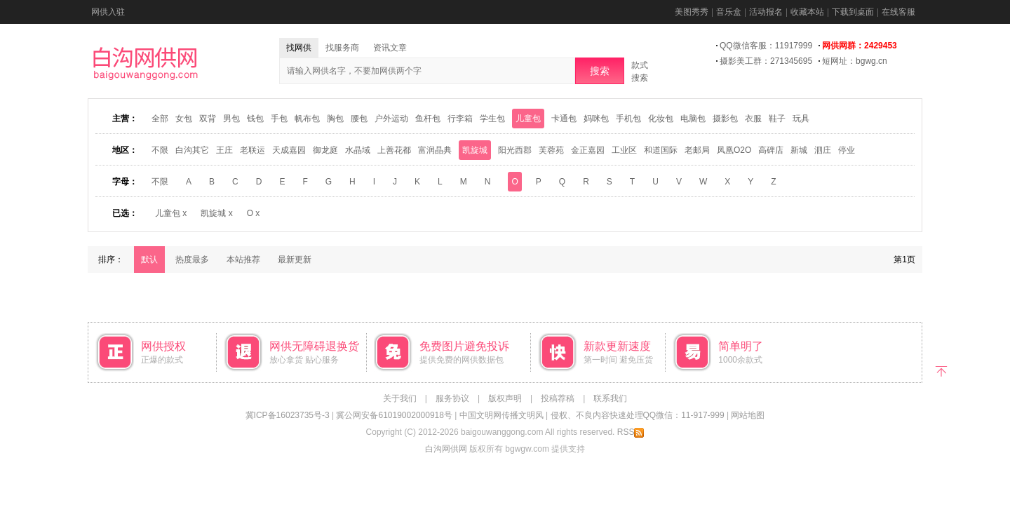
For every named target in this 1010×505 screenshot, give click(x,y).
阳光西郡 (515, 150)
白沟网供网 (446, 449)
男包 (231, 118)
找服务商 (342, 48)
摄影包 (725, 118)
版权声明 (505, 398)
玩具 (801, 118)
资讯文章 (390, 48)
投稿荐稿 (557, 398)
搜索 (600, 70)
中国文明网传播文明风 (501, 415)
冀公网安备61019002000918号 (394, 415)
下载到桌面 (853, 12)
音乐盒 (728, 12)
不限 (160, 150)
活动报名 (766, 12)
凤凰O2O (734, 150)
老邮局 (697, 150)
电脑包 (693, 118)
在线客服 (898, 12)
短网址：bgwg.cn (854, 61)
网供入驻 (108, 12)
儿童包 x (171, 213)
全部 (160, 118)
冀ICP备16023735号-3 (287, 415)
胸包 (335, 118)
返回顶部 (941, 370)
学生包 (492, 118)
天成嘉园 (289, 150)
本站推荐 (243, 259)
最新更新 (294, 259)
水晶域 (357, 150)
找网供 (298, 48)
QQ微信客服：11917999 (766, 45)
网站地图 (748, 415)
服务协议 (452, 398)
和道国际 (661, 150)
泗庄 (822, 150)
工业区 (624, 150)
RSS (631, 432)
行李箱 (460, 118)
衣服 (753, 118)
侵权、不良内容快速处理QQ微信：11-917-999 (638, 415)
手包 (279, 118)
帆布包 (307, 118)
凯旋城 (474, 150)
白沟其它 (192, 150)
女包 (183, 118)
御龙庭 (325, 150)
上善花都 (394, 150)
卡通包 (564, 118)
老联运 (252, 150)
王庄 (224, 150)
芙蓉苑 (551, 150)
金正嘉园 (588, 150)
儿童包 (528, 118)
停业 (846, 150)
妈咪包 (596, 118)
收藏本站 (807, 12)
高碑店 (770, 150)
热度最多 (192, 259)
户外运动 (391, 118)
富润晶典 (435, 150)
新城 (798, 150)
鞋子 (777, 118)
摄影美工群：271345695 (766, 61)
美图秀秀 (691, 12)
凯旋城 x (216, 213)
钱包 (255, 118)
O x (253, 213)
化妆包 (660, 118)
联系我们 (610, 398)
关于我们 (400, 398)
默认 (149, 259)
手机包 (628, 118)
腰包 (359, 118)
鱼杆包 (427, 118)
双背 (207, 118)
